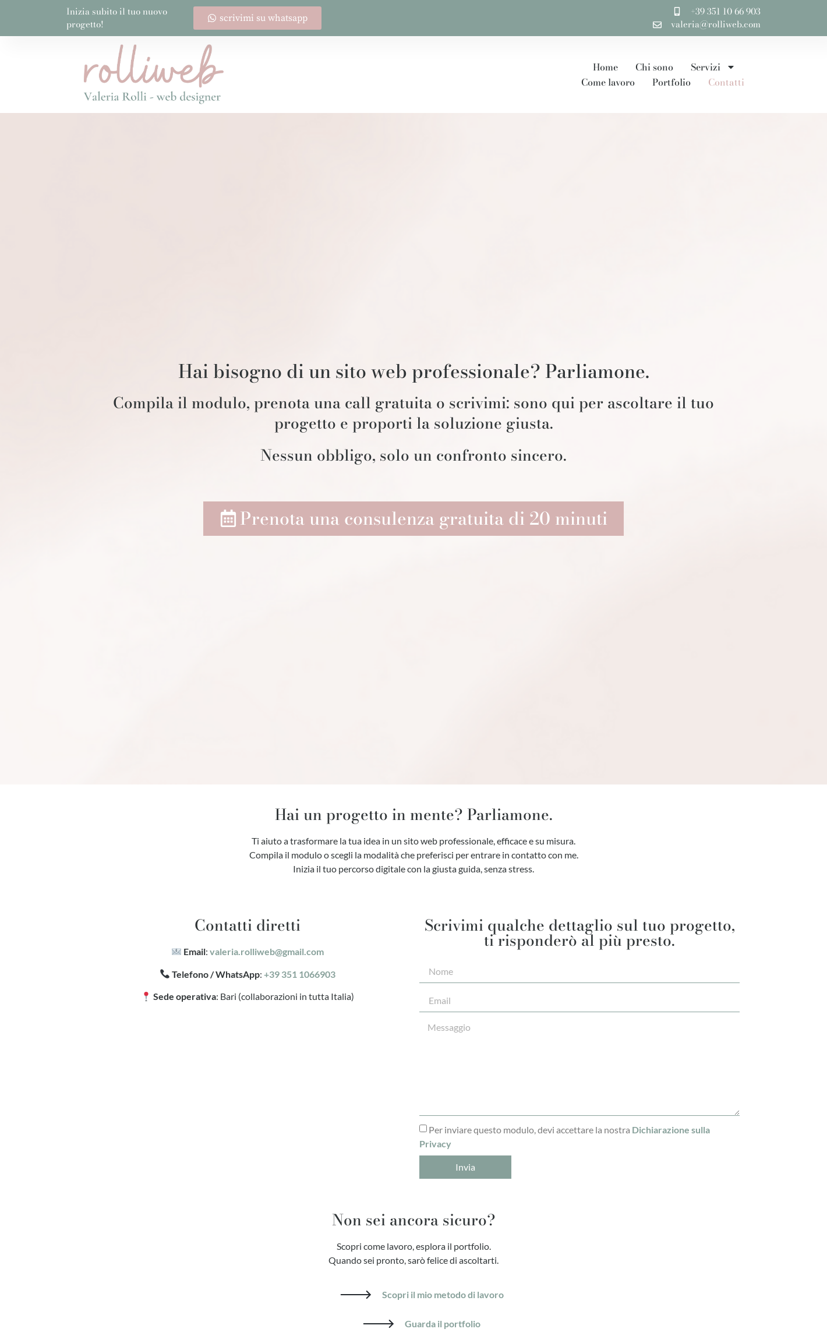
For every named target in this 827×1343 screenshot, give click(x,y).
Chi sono (654, 67)
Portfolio (671, 82)
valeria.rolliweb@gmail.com (267, 951)
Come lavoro (608, 82)
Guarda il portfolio (442, 1323)
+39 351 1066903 (299, 974)
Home (605, 67)
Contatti (726, 82)
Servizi (713, 67)
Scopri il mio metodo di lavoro (443, 1294)
